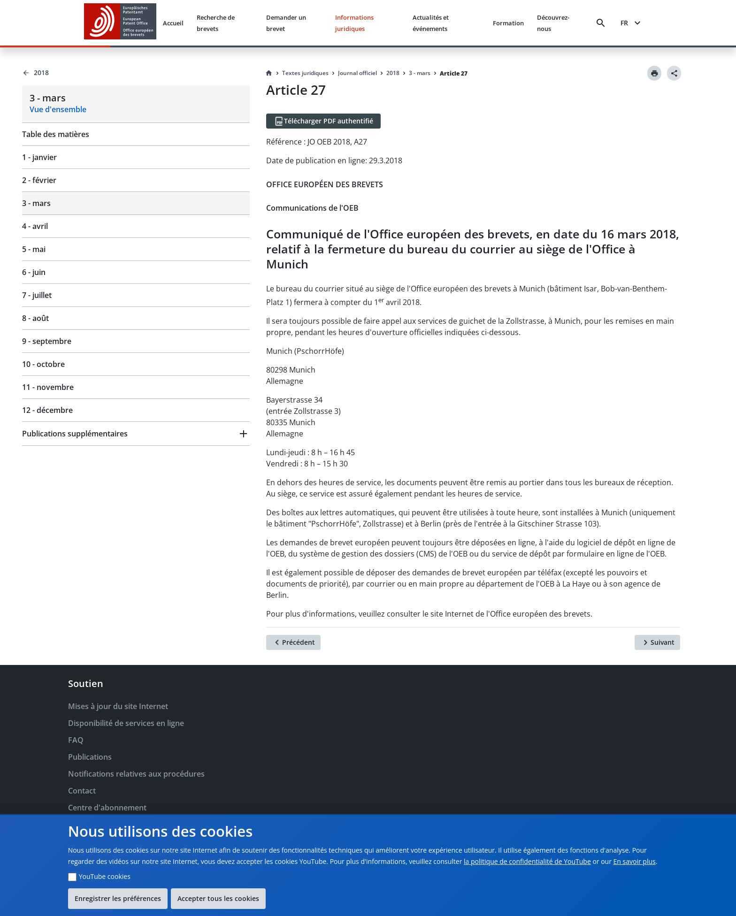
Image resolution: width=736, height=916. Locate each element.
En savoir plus (634, 861)
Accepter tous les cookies (218, 898)
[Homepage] (269, 73)
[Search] (601, 23)
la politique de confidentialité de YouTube (527, 861)
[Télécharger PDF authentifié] (323, 121)
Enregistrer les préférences (118, 898)
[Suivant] (657, 642)
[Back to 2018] (136, 72)
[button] (136, 433)
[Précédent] (293, 642)
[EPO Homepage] (120, 22)
